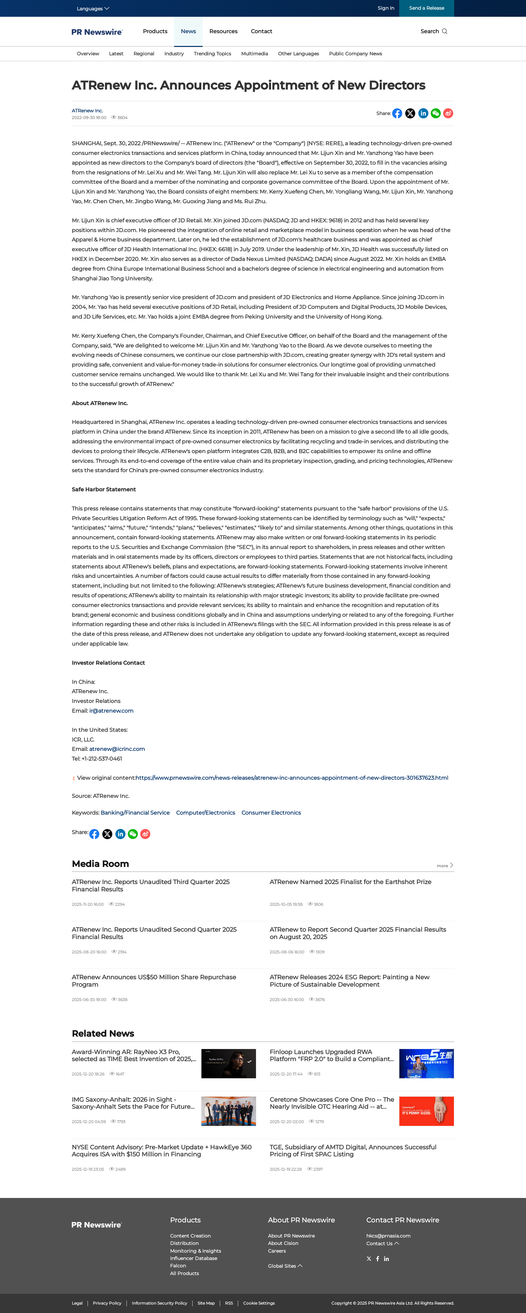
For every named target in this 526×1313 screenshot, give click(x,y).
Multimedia (254, 54)
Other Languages (298, 54)
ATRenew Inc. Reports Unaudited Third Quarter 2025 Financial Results (150, 886)
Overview (88, 54)
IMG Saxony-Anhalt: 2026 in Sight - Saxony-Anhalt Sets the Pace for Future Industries (131, 1103)
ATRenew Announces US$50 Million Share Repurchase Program (154, 981)
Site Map (206, 1303)
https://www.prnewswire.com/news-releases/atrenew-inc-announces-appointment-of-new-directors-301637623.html (292, 778)
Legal (77, 1303)
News (188, 31)
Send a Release (426, 8)
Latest (116, 54)
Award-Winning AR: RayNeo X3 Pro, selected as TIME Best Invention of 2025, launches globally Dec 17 (132, 1056)
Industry (174, 54)
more (445, 865)
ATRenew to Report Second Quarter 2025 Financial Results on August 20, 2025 (358, 933)
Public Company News (355, 54)
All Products (184, 1273)
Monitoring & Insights (195, 1251)
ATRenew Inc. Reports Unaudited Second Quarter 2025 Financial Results (154, 933)
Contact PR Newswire (402, 1220)
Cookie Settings (259, 1303)
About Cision (283, 1243)
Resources (223, 31)
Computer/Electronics (205, 813)
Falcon (178, 1266)
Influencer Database (193, 1258)
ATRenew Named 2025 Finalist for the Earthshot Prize (350, 882)
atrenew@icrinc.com (116, 749)
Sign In (386, 8)
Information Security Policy (159, 1303)
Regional (144, 54)
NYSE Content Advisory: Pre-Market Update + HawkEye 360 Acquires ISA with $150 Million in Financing (162, 1151)
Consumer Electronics (271, 813)
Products (155, 31)
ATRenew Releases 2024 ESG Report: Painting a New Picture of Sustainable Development (349, 981)
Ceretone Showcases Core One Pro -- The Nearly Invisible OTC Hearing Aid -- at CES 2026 (332, 1103)
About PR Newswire (301, 1220)
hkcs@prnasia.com (388, 1236)
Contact (261, 31)
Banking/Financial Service (135, 813)
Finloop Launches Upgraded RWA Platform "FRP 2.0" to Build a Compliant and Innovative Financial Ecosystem (330, 1056)
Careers (277, 1251)
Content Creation (190, 1236)
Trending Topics (212, 54)
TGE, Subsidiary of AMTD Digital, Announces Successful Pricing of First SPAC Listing (353, 1151)
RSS (229, 1303)
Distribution (184, 1243)
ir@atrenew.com (111, 711)
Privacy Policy (107, 1303)
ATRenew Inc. (87, 111)
